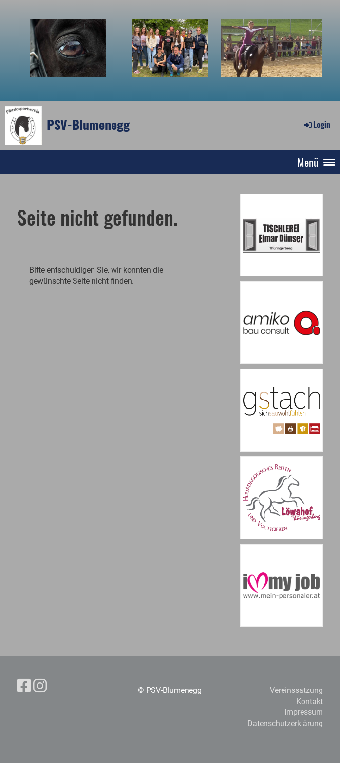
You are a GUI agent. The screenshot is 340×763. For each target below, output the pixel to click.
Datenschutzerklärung (285, 723)
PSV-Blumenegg (88, 124)
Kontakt (309, 701)
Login (316, 124)
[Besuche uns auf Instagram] (40, 686)
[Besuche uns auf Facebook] (24, 686)
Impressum (303, 712)
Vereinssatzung (296, 690)
